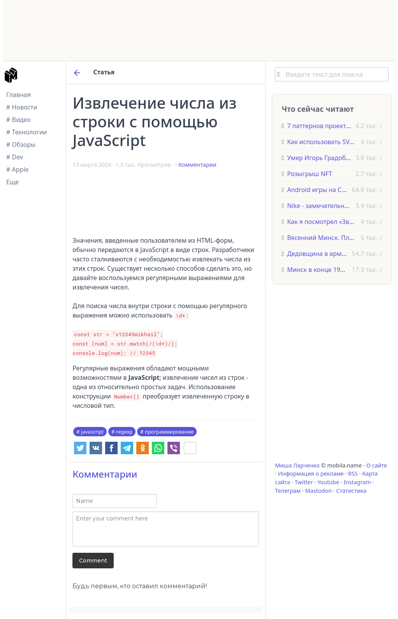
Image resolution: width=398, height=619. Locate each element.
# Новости (21, 107)
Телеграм (288, 490)
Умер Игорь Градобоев (321, 157)
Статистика (351, 490)
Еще (12, 182)
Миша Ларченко (297, 465)
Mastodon (318, 490)
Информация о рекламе (311, 473)
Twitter (303, 482)
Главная (18, 94)
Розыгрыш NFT (309, 173)
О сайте (376, 465)
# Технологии (26, 132)
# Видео (18, 119)
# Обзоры (20, 144)
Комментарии (197, 164)
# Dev (14, 157)
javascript (92, 432)
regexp (124, 432)
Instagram (357, 482)
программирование (169, 432)
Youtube (328, 482)
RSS (353, 473)
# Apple (17, 169)
